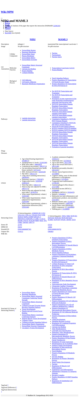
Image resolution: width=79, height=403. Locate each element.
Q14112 (20, 231)
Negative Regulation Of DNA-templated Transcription (62, 238)
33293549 (25, 196)
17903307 (39, 179)
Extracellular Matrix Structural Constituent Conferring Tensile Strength (32, 298)
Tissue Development (28, 309)
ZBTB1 (68, 220)
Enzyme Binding (57, 356)
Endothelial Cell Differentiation (62, 369)
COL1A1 (28, 215)
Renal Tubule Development (61, 362)
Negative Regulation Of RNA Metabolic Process (62, 250)
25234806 (55, 174)
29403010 (25, 183)
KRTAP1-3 (37, 217)
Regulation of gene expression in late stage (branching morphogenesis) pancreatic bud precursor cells (64, 100)
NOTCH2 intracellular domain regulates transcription (62, 112)
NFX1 (64, 216)
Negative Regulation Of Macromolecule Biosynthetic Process (64, 309)
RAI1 (70, 218)
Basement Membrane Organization (33, 84)
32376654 (67, 161)
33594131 (55, 159)
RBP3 (37, 220)
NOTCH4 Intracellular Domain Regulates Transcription (62, 140)
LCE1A (42, 219)
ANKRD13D (36, 213)
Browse (7, 23)
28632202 (55, 170)
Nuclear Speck (57, 57)
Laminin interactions (29, 118)
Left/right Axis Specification (61, 330)
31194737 (71, 201)
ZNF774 (31, 222)
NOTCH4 (65, 218)
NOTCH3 (58, 218)
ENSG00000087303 (24, 229)
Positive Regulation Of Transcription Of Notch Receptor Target (64, 81)
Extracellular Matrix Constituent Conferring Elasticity (32, 316)
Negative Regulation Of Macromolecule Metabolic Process (63, 335)
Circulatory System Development (33, 328)
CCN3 (43, 213)
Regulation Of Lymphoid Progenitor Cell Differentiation (64, 324)
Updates (8, 29)
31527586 (55, 187)
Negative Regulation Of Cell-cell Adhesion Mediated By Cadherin (63, 305)
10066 (50, 227)
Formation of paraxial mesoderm (63, 147)
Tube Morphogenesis (59, 329)
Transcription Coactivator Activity (63, 68)
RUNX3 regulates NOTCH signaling (64, 128)
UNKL (20, 222)
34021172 (33, 174)
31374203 (64, 179)
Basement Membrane (29, 52)
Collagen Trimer (27, 320)
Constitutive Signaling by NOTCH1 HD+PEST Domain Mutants (64, 123)
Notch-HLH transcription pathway (63, 126)
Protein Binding (27, 71)
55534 (50, 225)
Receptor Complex (58, 375)
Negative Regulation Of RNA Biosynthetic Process (62, 242)
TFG (45, 220)
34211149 (67, 162)
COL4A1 (35, 215)
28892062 (38, 164)
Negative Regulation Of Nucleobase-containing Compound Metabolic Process (64, 256)
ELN (39, 215)
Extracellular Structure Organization (34, 326)
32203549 (43, 162)
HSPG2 (26, 217)
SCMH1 (50, 220)
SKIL (41, 220)
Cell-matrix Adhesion (29, 82)
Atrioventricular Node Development (64, 284)
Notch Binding (57, 351)
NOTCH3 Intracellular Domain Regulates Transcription (62, 133)
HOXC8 (20, 217)
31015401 (55, 200)
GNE (43, 215)
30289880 (70, 207)
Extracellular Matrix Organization (33, 324)
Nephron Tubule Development (62, 345)
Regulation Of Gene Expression (62, 342)
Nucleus (54, 53)
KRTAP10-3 (22, 219)
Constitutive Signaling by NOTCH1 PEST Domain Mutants (64, 120)
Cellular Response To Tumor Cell (63, 264)
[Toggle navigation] (1, 18)
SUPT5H (57, 220)
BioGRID (8, 33)
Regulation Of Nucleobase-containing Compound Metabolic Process (64, 289)
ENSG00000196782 (54, 229)
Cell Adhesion (26, 80)
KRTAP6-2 (30, 219)
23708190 (55, 183)
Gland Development (58, 319)
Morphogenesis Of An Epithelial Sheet (64, 343)
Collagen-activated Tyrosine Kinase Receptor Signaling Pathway (33, 306)
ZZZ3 (74, 220)
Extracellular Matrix (28, 58)
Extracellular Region (29, 50)
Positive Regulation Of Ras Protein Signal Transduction (63, 339)
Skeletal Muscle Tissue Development (34, 318)
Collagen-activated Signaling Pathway (34, 322)
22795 (20, 225)
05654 (20, 227)
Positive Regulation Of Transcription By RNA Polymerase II (64, 84)
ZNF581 (25, 222)
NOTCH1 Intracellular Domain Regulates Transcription (62, 105)
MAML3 (63, 39)
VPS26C (63, 220)
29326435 (70, 192)
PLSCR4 (32, 220)
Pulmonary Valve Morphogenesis (63, 332)
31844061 (61, 194)
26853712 (43, 166)
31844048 (55, 190)
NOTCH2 (51, 218)
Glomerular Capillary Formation (62, 286)
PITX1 (26, 220)
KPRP (31, 217)
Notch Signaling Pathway (60, 78)
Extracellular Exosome (29, 59)
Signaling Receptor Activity (61, 321)
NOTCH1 (74, 216)
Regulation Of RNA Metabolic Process (65, 280)
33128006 (65, 209)
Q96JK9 (50, 231)
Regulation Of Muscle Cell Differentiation (61, 367)
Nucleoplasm (56, 55)
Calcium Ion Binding (29, 69)
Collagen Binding (28, 72)
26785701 (34, 192)
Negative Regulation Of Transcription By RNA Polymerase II (64, 261)
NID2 (32, 39)
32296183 (56, 26)
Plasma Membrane (28, 56)
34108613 (25, 161)
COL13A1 (21, 215)
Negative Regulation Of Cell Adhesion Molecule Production (64, 302)
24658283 (25, 177)
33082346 (69, 203)
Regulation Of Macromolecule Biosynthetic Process (62, 348)
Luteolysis (55, 282)
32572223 (36, 170)
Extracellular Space (28, 54)
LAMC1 (37, 219)
